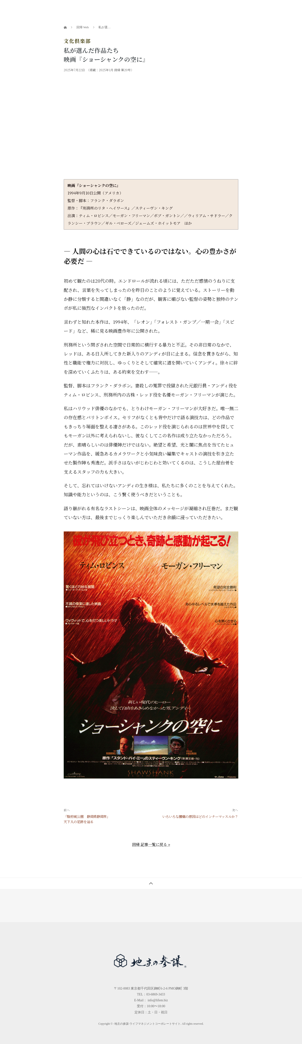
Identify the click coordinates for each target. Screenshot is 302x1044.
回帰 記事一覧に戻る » (151, 844)
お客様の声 (241, 8)
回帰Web (221, 8)
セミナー (151, 8)
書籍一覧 (132, 8)
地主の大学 (172, 8)
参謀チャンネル (197, 8)
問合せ (279, 8)
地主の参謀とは (108, 8)
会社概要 (261, 8)
